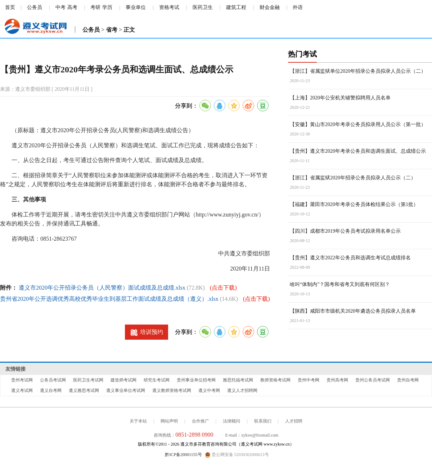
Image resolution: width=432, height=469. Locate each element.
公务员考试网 (53, 380)
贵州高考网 (337, 380)
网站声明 (169, 421)
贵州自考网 (408, 380)
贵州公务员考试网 (372, 380)
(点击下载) (223, 288)
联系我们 (262, 421)
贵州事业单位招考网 (196, 380)
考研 (95, 7)
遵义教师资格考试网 (171, 390)
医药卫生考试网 (88, 380)
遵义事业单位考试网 (125, 390)
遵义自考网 (51, 390)
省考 (111, 30)
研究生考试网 (157, 380)
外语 (298, 7)
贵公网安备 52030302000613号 (237, 455)
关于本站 (138, 421)
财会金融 (270, 7)
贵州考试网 (22, 380)
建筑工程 (236, 7)
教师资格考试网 (275, 380)
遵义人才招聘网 (242, 390)
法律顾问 (231, 421)
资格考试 (169, 7)
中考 (60, 7)
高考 (72, 7)
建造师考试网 (123, 380)
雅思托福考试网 (238, 380)
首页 (10, 7)
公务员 (34, 7)
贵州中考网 (308, 380)
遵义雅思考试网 (84, 390)
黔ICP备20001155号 (183, 454)
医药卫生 (203, 7)
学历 (107, 7)
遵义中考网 (209, 390)
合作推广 (200, 421)
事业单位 (136, 7)
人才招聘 (293, 421)
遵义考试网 (22, 390)
